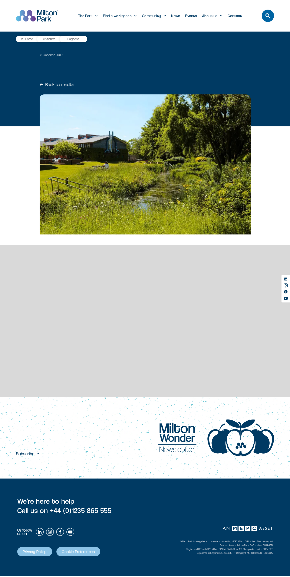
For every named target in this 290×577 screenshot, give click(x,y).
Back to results (57, 84)
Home (29, 39)
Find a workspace (117, 16)
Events (191, 16)
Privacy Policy (35, 552)
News (175, 16)
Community (151, 16)
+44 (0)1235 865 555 (81, 511)
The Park (85, 16)
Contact (235, 16)
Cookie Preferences (81, 552)
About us (209, 16)
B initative (49, 39)
